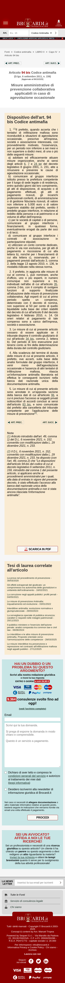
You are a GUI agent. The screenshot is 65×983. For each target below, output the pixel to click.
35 (55, 284)
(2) (35, 413)
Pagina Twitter (38, 960)
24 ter (38, 163)
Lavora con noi (32, 954)
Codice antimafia (22, 52)
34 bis (30, 338)
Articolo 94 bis (12, 55)
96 (52, 395)
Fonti (7, 52)
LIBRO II (40, 52)
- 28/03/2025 (32, 637)
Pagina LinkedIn (46, 960)
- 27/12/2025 (32, 646)
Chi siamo (51, 947)
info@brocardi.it (41, 944)
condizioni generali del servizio (27, 775)
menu (5, 22)
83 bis (27, 404)
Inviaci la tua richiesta (22, 857)
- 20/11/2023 (31, 618)
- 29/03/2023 (30, 609)
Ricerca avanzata (61, 33)
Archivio (32, 950)
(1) (14, 129)
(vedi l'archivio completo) (32, 708)
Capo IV (53, 52)
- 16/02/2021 (32, 587)
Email (8, 714)
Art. (14, 63)
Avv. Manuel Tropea (44, 931)
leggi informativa (19, 782)
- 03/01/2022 (29, 602)
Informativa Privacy (17, 947)
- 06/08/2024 (32, 627)
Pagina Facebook (31, 960)
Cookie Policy (37, 947)
